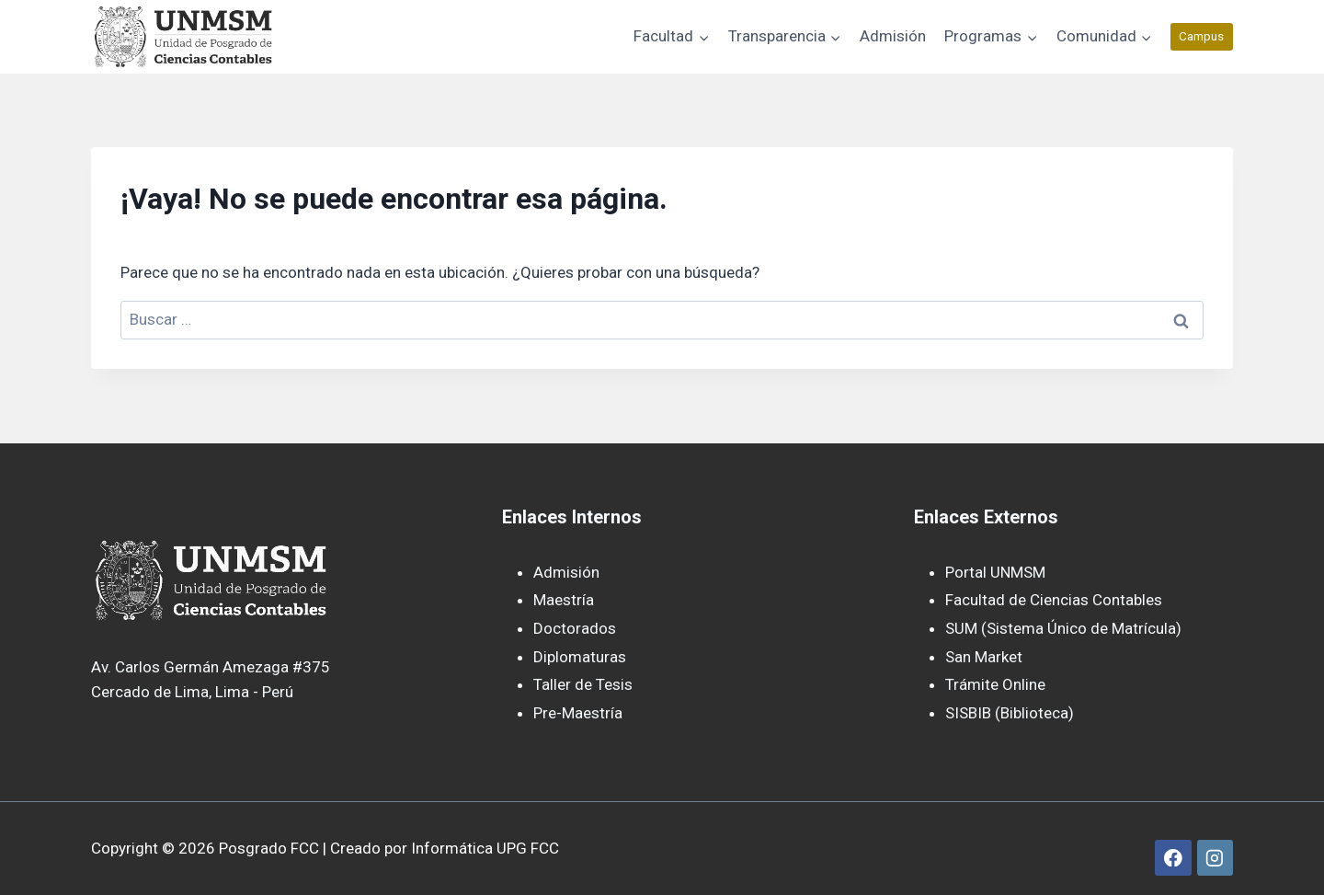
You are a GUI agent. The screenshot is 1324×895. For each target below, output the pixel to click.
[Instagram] (1215, 858)
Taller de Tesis (583, 684)
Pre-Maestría (577, 713)
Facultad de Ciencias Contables (1053, 600)
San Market (983, 657)
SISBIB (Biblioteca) (1009, 713)
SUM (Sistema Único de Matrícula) (1063, 628)
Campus (1201, 36)
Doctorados (574, 628)
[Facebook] (1173, 858)
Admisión (893, 36)
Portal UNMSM (995, 572)
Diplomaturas (579, 657)
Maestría (563, 600)
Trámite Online (995, 684)
